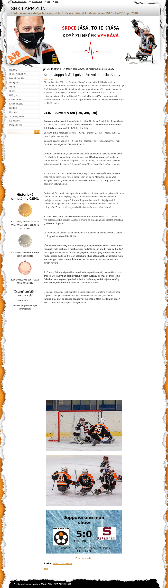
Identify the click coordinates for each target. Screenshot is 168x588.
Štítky (47, 563)
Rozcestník (37, 1)
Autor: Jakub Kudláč (62, 563)
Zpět (46, 568)
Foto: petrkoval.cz (84, 558)
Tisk (56, 1)
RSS (48, 1)
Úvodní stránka (54, 69)
